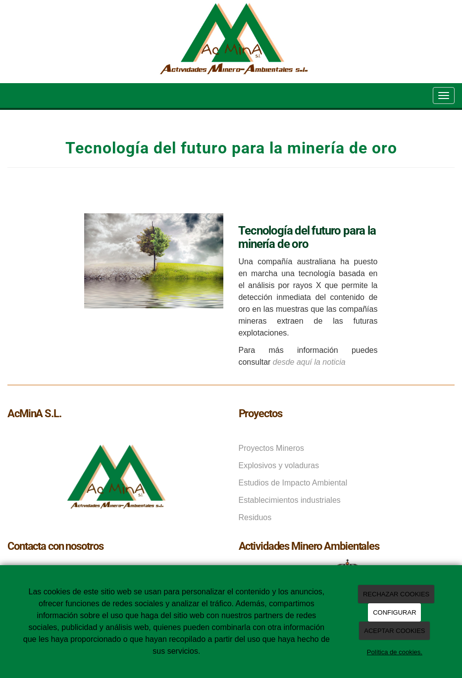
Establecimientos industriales (290, 500)
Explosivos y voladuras (279, 465)
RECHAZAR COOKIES (396, 594)
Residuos (255, 517)
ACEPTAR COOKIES (394, 630)
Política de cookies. (394, 652)
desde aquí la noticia (309, 362)
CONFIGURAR (394, 612)
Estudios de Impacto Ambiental (293, 483)
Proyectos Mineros (272, 448)
